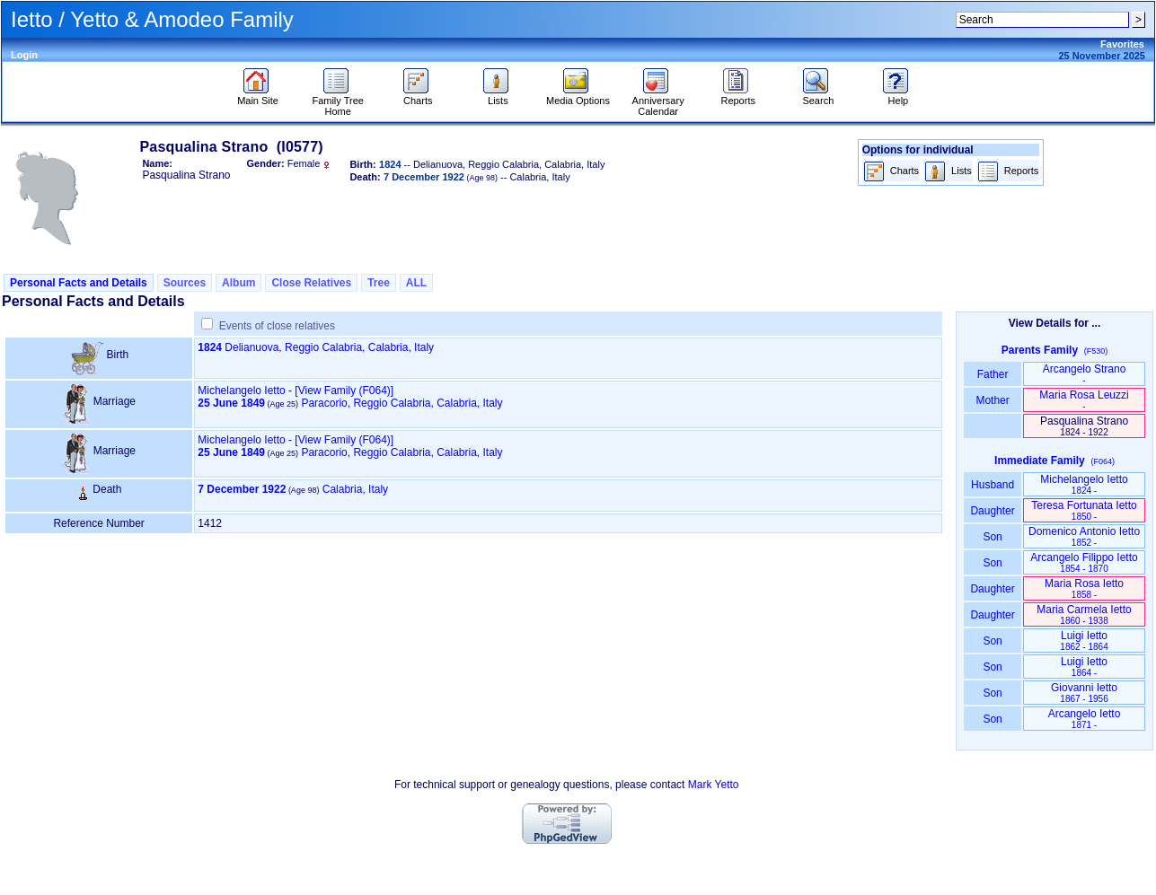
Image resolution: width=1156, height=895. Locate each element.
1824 (210, 347)
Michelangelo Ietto (241, 390)
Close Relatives (311, 282)
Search (817, 96)
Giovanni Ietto (1084, 692)
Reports (737, 96)
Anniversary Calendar (658, 101)
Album (238, 282)
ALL (416, 282)
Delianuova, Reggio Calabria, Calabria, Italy (329, 347)
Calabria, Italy (355, 489)
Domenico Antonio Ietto (1084, 536)
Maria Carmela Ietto (1084, 614)
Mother (992, 400)
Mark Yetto (713, 784)
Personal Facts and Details (78, 282)
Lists (498, 96)
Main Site (257, 96)
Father (992, 374)
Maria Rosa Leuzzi (1083, 400)
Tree (378, 282)
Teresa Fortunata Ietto (1083, 510)
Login (24, 54)
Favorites (1122, 44)
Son (992, 537)
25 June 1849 (231, 403)
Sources (184, 282)
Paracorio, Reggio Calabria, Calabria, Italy (401, 403)
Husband (993, 484)
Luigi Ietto (1083, 640)
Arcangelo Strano (1084, 374)
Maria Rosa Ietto (1084, 588)
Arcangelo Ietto (1084, 718)
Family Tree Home (337, 101)
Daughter (992, 511)
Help (897, 96)
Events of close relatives (277, 326)
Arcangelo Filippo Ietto (1083, 562)
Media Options (578, 96)
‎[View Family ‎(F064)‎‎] (344, 390)
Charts (418, 96)
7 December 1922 (242, 489)
